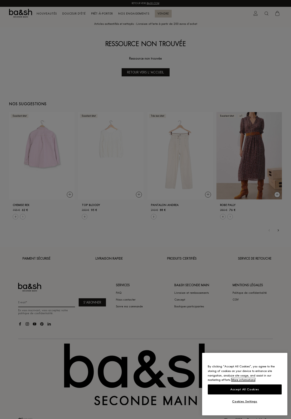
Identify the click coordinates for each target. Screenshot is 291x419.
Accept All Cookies (244, 389)
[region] (244, 384)
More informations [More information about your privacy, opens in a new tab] (243, 379)
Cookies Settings (244, 401)
